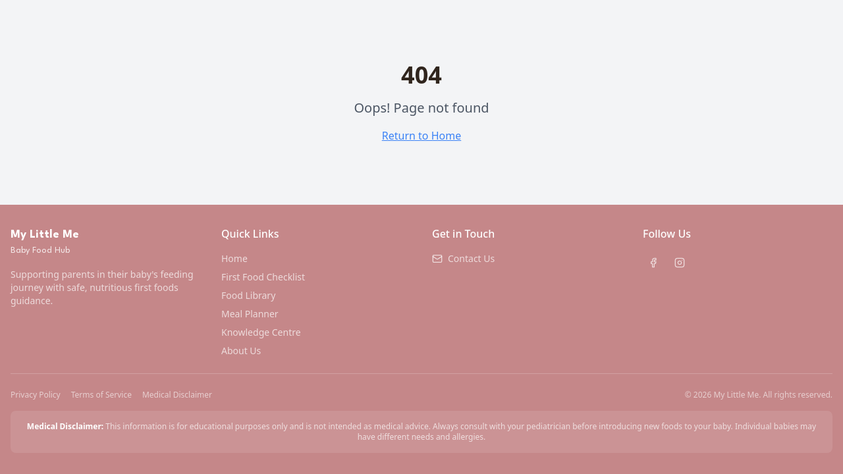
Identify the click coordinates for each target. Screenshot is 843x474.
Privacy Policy (36, 395)
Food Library (248, 295)
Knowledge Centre (261, 332)
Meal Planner (250, 313)
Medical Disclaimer (177, 395)
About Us (241, 350)
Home (234, 258)
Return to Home (421, 135)
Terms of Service (101, 395)
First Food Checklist (263, 277)
